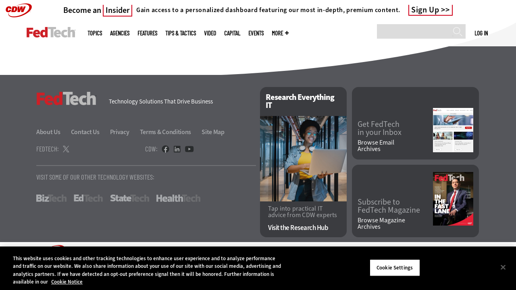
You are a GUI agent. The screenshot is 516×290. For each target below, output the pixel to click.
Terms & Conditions (165, 132)
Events (256, 33)
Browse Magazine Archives (381, 223)
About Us (48, 132)
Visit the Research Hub (298, 227)
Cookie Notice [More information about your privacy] (67, 281)
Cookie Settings (395, 267)
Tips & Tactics (180, 33)
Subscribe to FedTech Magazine (389, 206)
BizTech (51, 198)
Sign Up (425, 10)
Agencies (119, 33)
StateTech (129, 198)
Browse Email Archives (376, 145)
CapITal (232, 33)
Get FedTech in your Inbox (380, 128)
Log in (481, 33)
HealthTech (178, 198)
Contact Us (85, 132)
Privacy (119, 132)
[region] (258, 268)
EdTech (88, 198)
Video (210, 33)
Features (147, 33)
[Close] (503, 267)
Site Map (213, 132)
